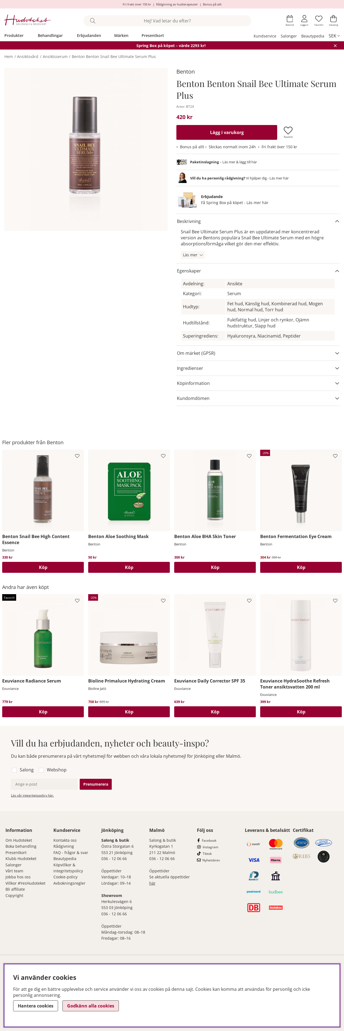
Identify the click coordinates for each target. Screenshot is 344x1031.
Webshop (57, 770)
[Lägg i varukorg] (226, 132)
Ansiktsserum (55, 56)
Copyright (14, 895)
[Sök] (167, 20)
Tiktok (207, 853)
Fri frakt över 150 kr (137, 4)
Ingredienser (190, 368)
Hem (8, 56)
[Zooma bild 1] (86, 149)
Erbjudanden (89, 35)
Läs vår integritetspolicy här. (32, 795)
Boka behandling (20, 846)
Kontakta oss (65, 840)
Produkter (14, 35)
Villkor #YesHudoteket (25, 883)
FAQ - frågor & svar (70, 852)
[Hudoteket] (27, 20)
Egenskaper (189, 271)
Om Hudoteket (18, 840)
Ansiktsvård (27, 56)
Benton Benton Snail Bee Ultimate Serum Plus (114, 56)
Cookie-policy (65, 876)
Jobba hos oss (18, 876)
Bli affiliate (15, 889)
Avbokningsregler (69, 883)
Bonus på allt (212, 4)
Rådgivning (63, 846)
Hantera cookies (35, 1006)
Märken (121, 35)
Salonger (289, 36)
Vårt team (14, 870)
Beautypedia (312, 36)
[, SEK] (334, 36)
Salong (27, 770)
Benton (185, 71)
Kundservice (265, 36)
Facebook (209, 840)
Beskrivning (189, 221)
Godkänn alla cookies (90, 1006)
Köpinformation (193, 383)
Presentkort (153, 35)
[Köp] (43, 567)
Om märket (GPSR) (196, 353)
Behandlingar (50, 35)
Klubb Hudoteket (20, 858)
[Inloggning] (304, 20)
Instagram (210, 847)
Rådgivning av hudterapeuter (177, 4)
